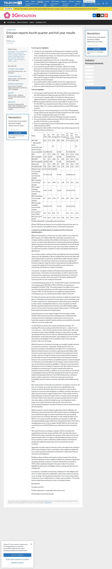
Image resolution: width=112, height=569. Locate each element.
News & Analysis (22, 22)
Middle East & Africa (18, 56)
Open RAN (45, 4)
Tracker (14, 61)
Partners (71, 1)
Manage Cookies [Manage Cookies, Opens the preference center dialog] (17, 562)
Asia (91, 4)
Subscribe (17, 133)
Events (47, 1)
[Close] (31, 544)
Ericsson (12, 41)
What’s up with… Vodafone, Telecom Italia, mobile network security (16, 96)
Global (20, 54)
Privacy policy (11, 137)
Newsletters (89, 1)
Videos (33, 1)
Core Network (23, 51)
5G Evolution (10, 29)
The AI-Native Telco (14, 76)
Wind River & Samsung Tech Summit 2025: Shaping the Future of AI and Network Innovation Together (17, 106)
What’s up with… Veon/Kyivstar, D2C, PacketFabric (17, 79)
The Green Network (66, 4)
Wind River (11, 102)
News (27, 1)
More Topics (96, 4)
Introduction (11, 22)
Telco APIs (84, 4)
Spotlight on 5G (41, 22)
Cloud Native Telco (54, 4)
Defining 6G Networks (15, 84)
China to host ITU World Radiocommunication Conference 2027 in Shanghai (17, 87)
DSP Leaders (55, 1)
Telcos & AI (77, 4)
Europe (15, 54)
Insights (78, 1)
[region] (17, 554)
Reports (64, 1)
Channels (40, 1)
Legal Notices (48, 502)
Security (11, 93)
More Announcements (95, 88)
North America (12, 58)
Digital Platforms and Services (31, 4)
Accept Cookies (17, 555)
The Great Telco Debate (16, 69)
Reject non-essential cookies (17, 559)
